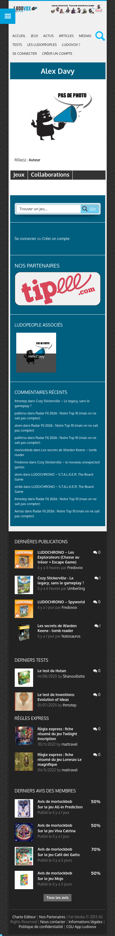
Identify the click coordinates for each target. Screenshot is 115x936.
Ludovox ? (71, 45)
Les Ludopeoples (42, 45)
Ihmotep (21, 401)
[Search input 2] (49, 208)
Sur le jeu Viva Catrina (57, 831)
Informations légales (86, 921)
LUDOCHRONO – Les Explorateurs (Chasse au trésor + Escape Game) (58, 557)
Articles (66, 36)
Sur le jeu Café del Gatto (59, 854)
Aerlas (19, 511)
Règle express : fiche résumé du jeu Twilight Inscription (57, 734)
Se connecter (25, 53)
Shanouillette (74, 676)
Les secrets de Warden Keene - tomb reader (57, 628)
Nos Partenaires (52, 917)
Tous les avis (57, 897)
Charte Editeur (24, 917)
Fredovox (75, 567)
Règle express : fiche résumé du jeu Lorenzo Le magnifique (60, 759)
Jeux (34, 36)
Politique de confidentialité (41, 926)
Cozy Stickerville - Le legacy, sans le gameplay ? (61, 580)
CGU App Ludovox (81, 926)
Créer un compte (57, 53)
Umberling (76, 588)
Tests (17, 45)
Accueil (19, 36)
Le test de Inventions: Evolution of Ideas (56, 697)
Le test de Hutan (52, 670)
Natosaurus (71, 636)
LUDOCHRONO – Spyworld (61, 602)
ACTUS (48, 36)
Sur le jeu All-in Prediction (60, 807)
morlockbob (61, 801)
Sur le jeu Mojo (50, 878)
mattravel (70, 744)
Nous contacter (52, 921)
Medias (85, 36)
